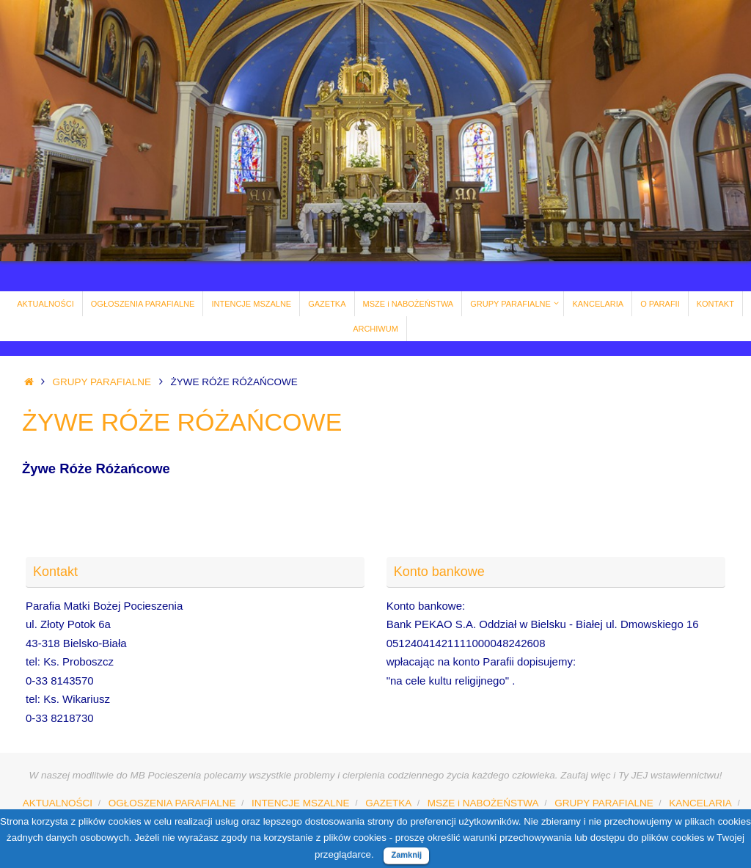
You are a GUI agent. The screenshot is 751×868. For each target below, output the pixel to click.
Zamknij (406, 854)
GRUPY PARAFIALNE (102, 381)
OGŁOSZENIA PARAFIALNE (172, 803)
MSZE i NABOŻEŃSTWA (483, 803)
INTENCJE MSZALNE (301, 803)
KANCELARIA (700, 803)
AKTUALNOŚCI (57, 803)
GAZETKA (388, 803)
